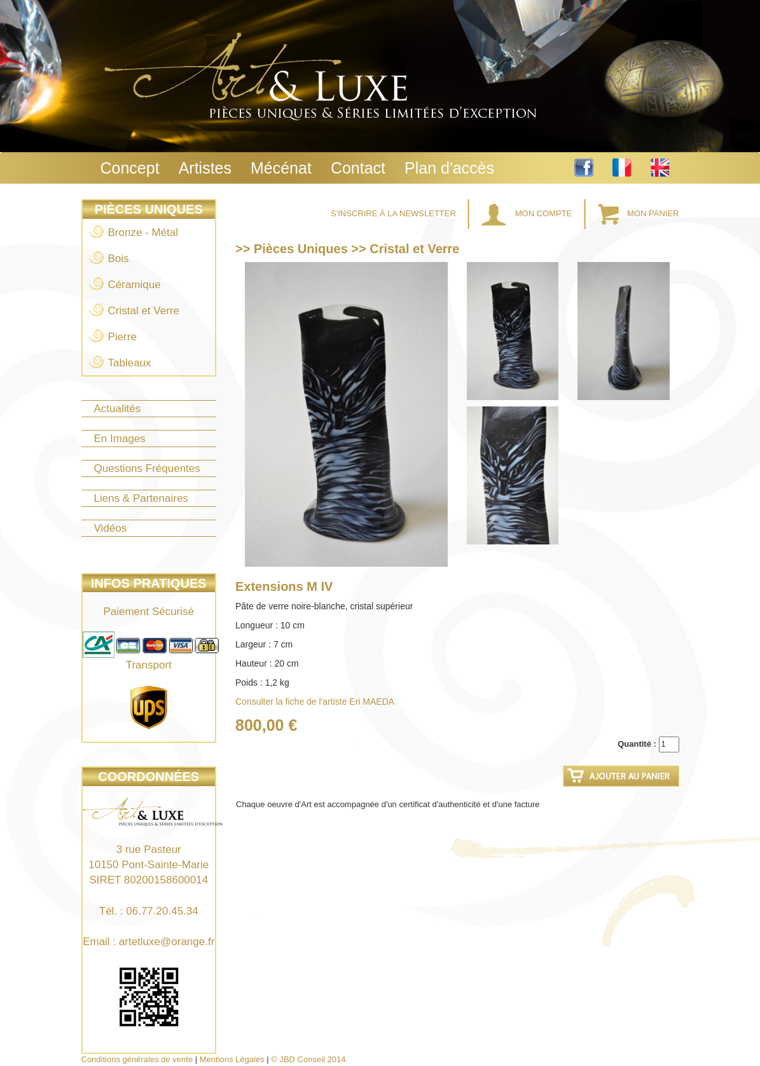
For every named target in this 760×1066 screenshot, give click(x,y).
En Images (120, 439)
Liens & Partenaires (141, 498)
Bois (118, 259)
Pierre (122, 337)
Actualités (117, 409)
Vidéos (110, 528)
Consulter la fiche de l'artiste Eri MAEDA (314, 701)
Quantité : (637, 744)
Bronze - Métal (143, 232)
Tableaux (129, 363)
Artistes (205, 168)
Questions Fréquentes (147, 468)
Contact (358, 168)
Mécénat (281, 168)
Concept (130, 168)
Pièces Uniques (149, 209)
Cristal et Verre (143, 311)
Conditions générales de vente (137, 1059)
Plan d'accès (449, 168)
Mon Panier (638, 213)
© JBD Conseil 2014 (308, 1059)
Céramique (134, 285)
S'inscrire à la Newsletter (394, 213)
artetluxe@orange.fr (167, 942)
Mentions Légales (232, 1059)
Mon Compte (527, 213)
